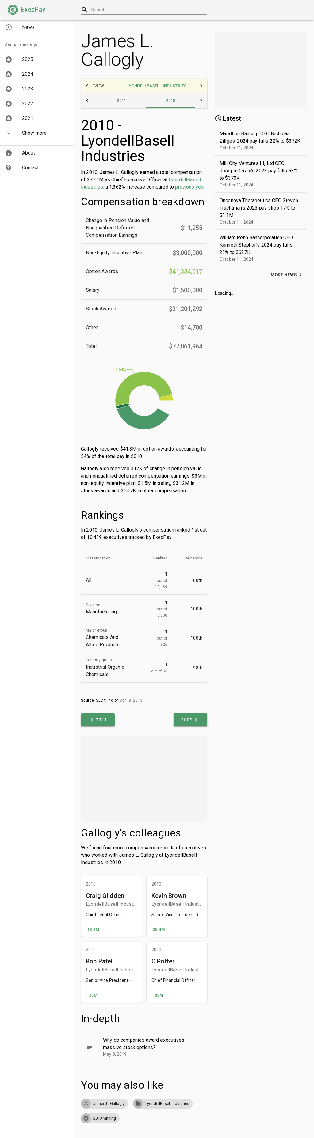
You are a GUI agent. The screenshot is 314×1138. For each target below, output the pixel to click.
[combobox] (144, 10)
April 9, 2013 (131, 700)
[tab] (94, 86)
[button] (26, 9)
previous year (190, 187)
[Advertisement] (144, 779)
